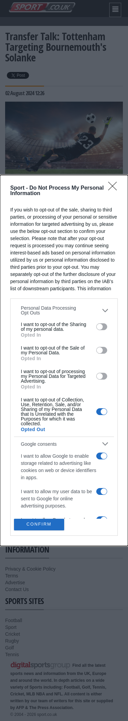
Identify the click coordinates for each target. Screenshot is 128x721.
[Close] (114, 188)
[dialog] (64, 360)
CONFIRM (39, 524)
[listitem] (64, 310)
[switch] (101, 326)
